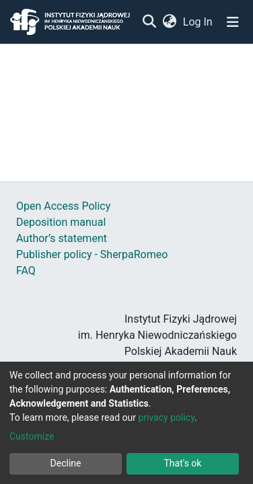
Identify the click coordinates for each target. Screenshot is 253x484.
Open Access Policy (63, 206)
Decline (65, 463)
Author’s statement (61, 238)
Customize (31, 436)
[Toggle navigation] (233, 22)
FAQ (26, 270)
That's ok (183, 463)
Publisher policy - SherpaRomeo (92, 254)
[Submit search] (149, 22)
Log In (198, 21)
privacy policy (166, 417)
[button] (169, 22)
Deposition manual (61, 222)
